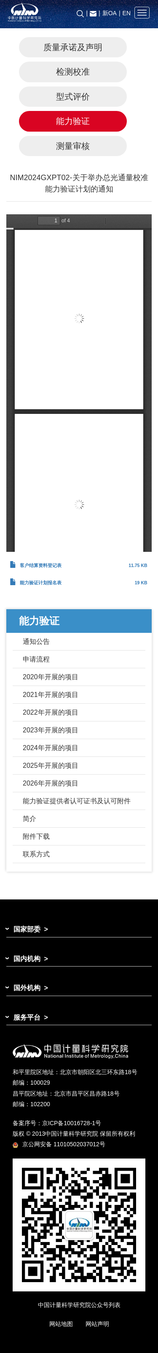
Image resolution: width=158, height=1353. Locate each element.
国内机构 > (30, 958)
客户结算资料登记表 (41, 565)
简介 (29, 818)
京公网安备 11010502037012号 (59, 1144)
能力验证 (73, 121)
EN (127, 13)
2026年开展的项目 (50, 783)
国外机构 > (30, 987)
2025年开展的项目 (50, 765)
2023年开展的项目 (50, 730)
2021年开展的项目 (50, 694)
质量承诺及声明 (72, 47)
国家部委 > (30, 929)
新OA (109, 13)
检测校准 (73, 71)
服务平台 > (30, 1017)
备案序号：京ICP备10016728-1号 (57, 1123)
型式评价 (73, 96)
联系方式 (36, 854)
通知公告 (36, 641)
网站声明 (97, 1324)
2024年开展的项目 (50, 747)
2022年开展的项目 (50, 712)
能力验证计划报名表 (41, 582)
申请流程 (36, 659)
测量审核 (73, 146)
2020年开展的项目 (50, 677)
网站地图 (61, 1324)
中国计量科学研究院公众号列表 (79, 1305)
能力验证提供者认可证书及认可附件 (77, 801)
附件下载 (36, 836)
